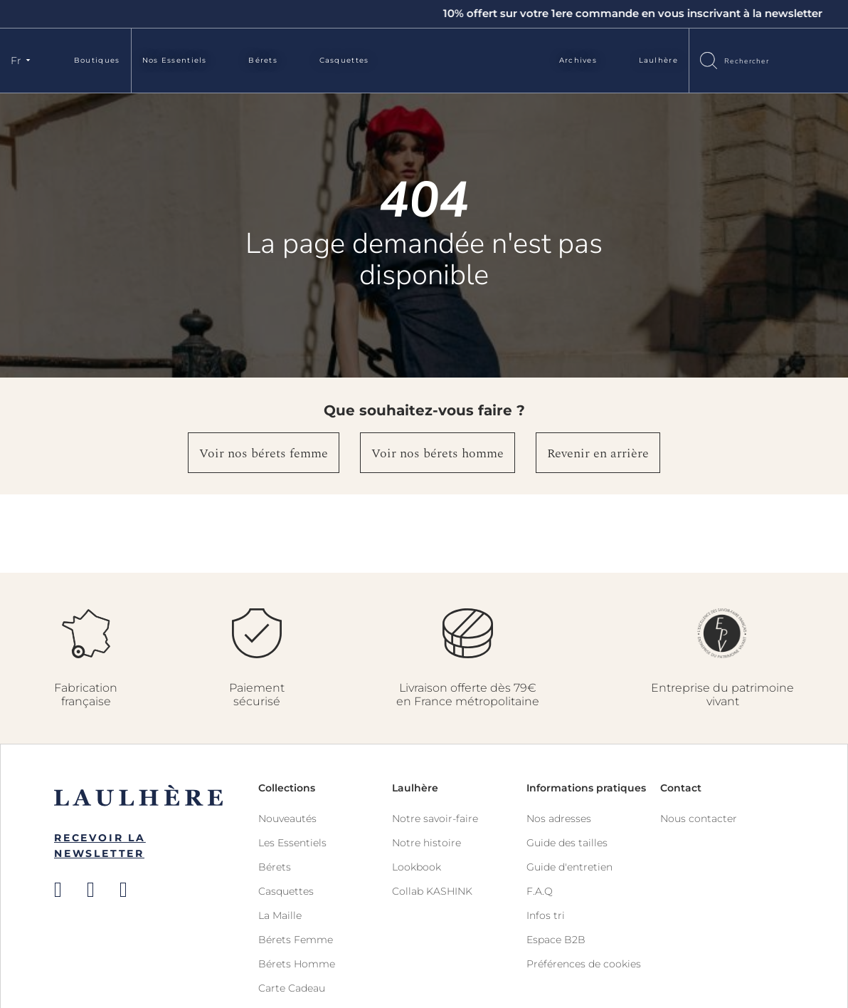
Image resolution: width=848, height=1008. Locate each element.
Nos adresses (558, 818)
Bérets (262, 60)
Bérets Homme (296, 963)
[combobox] (751, 60)
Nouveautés (287, 818)
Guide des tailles (567, 842)
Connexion (801, 59)
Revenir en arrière (598, 453)
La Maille (280, 915)
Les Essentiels (292, 842)
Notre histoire (426, 842)
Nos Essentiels (174, 60)
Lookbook (416, 867)
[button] (22, 60)
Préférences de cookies (583, 963)
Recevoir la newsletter (100, 845)
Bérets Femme (295, 939)
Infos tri (545, 915)
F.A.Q (539, 891)
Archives (578, 60)
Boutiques (97, 60)
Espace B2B (555, 939)
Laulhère (658, 60)
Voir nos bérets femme (263, 453)
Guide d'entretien (569, 867)
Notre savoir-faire (435, 818)
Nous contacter (698, 818)
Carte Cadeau (291, 988)
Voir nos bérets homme (437, 453)
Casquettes (344, 60)
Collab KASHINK (432, 891)
